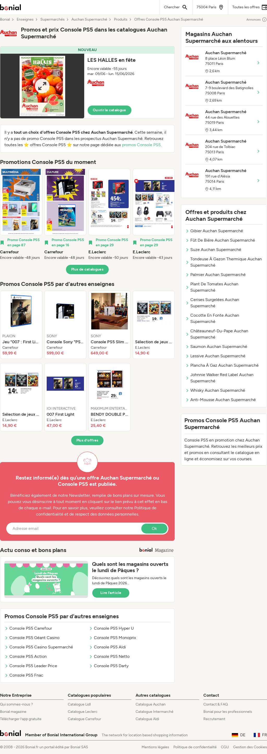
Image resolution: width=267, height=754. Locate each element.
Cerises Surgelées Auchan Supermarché (212, 302)
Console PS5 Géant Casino (31, 637)
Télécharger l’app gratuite (20, 719)
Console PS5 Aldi (107, 647)
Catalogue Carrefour (84, 719)
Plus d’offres (87, 440)
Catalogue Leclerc (83, 711)
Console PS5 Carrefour (28, 628)
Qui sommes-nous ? (16, 704)
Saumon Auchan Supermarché (216, 346)
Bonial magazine (13, 711)
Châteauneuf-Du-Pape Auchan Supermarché (216, 334)
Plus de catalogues (87, 269)
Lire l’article (110, 593)
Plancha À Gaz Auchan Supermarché (222, 365)
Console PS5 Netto (109, 656)
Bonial (5, 19)
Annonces (256, 19)
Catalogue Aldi (147, 719)
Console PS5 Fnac (23, 675)
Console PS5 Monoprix (112, 637)
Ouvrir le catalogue (109, 110)
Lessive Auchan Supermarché (215, 355)
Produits (121, 19)
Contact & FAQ (215, 704)
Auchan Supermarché (89, 19)
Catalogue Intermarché (154, 711)
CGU (225, 747)
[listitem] (21, 214)
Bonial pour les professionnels (227, 711)
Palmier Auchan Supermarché (215, 274)
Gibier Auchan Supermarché (214, 230)
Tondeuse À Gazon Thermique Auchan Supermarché (223, 262)
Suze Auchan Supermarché (213, 249)
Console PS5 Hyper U (111, 628)
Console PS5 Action (25, 656)
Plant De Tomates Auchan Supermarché (211, 287)
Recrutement (214, 719)
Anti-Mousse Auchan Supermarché (220, 399)
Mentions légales (155, 747)
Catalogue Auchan (151, 704)
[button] (87, 82)
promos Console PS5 (141, 144)
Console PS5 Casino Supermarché (38, 647)
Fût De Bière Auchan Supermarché (220, 240)
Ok (154, 528)
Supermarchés (52, 19)
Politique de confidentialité (195, 747)
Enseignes (25, 19)
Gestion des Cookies (250, 747)
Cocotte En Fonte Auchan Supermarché (212, 318)
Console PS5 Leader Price (30, 665)
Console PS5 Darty (109, 665)
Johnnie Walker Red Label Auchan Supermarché (219, 377)
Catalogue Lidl (79, 704)
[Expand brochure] (42, 86)
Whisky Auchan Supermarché (215, 390)
